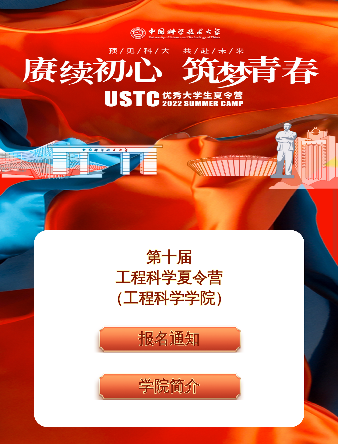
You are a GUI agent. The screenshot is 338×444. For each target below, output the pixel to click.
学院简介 (169, 386)
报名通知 (169, 338)
